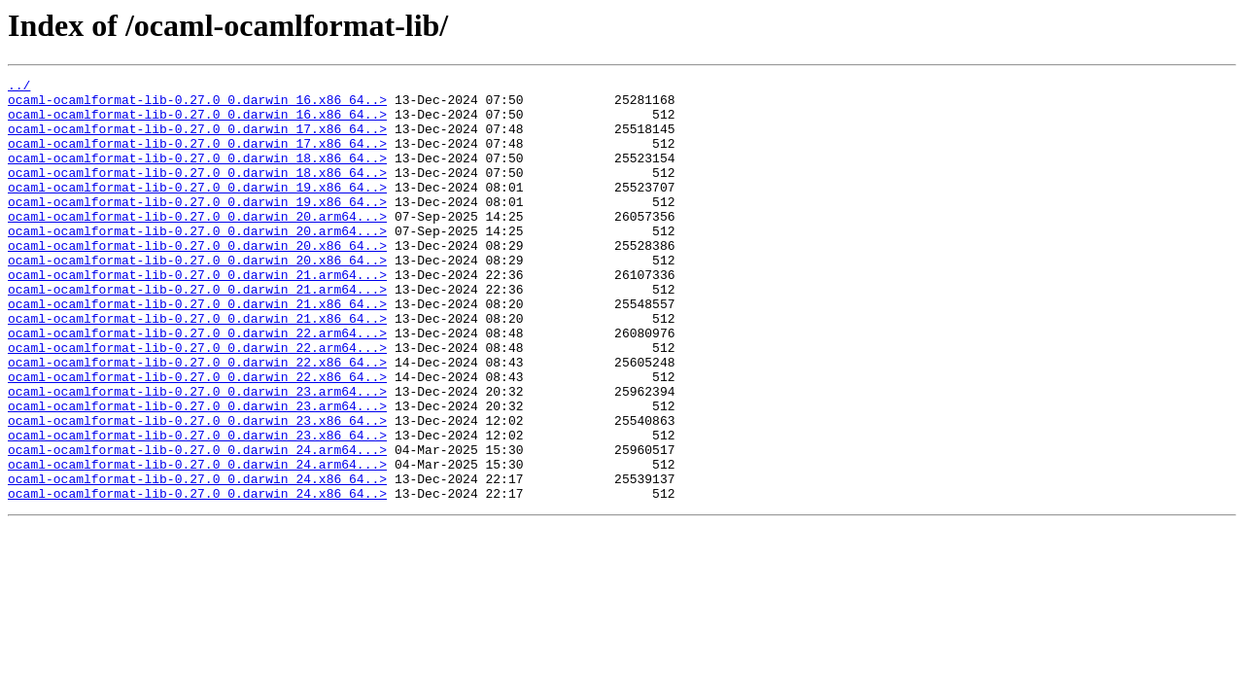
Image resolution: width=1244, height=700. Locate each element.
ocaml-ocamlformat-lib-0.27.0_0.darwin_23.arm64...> (197, 455)
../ (19, 87)
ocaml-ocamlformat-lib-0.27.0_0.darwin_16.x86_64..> (197, 105)
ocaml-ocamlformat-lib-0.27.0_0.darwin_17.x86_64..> (197, 140)
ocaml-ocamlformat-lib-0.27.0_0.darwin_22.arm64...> (197, 385)
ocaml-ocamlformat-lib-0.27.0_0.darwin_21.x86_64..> (197, 350)
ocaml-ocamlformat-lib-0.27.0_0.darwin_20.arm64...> (197, 245)
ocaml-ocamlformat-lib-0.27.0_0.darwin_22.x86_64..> (197, 420)
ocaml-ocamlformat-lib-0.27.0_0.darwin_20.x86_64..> (197, 280)
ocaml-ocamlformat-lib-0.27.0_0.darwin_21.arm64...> (197, 315)
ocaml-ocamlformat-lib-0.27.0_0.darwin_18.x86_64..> (197, 175)
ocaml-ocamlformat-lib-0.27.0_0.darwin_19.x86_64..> (197, 210)
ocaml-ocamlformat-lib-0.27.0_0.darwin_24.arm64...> (197, 525)
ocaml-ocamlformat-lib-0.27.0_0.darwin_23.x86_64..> (197, 490)
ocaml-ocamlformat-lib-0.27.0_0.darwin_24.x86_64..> (197, 560)
